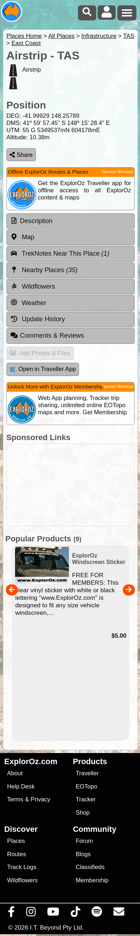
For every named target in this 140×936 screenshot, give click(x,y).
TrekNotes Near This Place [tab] (59, 253)
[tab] (70, 221)
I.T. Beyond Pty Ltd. (57, 927)
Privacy (40, 799)
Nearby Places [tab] (44, 270)
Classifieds (90, 867)
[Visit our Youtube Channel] (53, 913)
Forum (84, 841)
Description (36, 221)
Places (16, 841)
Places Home (24, 36)
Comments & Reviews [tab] (47, 335)
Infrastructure (98, 36)
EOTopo (86, 786)
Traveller (87, 773)
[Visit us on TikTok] (75, 913)
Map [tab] (22, 237)
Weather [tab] (28, 302)
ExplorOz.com (30, 761)
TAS (128, 36)
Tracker (86, 799)
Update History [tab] (37, 319)
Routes (16, 854)
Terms (15, 799)
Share (21, 154)
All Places (61, 36)
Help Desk (21, 786)
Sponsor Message (118, 171)
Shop (83, 812)
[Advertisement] (74, 485)
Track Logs (22, 867)
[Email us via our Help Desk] (119, 913)
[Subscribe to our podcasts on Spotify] (97, 913)
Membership (92, 880)
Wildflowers (22, 880)
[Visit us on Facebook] (11, 913)
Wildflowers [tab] (32, 286)
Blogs (83, 854)
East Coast (26, 43)
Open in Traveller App (43, 369)
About (15, 773)
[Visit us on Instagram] (31, 913)
